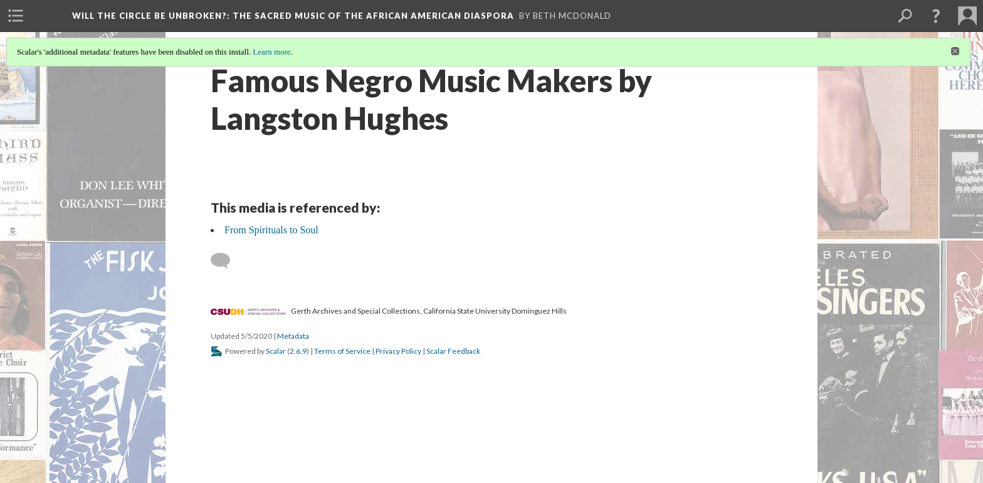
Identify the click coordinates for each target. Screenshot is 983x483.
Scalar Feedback (453, 351)
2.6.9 (298, 351)
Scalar (276, 351)
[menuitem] (15, 15)
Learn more (271, 51)
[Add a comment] (226, 261)
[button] (936, 15)
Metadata (293, 336)
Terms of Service (342, 351)
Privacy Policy (398, 351)
